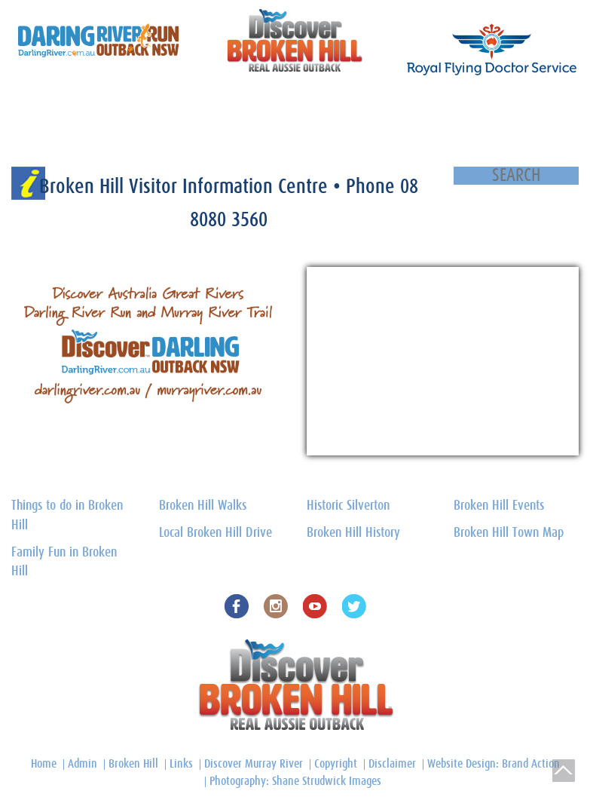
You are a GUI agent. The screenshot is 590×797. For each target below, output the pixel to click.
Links (181, 764)
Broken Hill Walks (202, 506)
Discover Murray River (253, 764)
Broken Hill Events (499, 506)
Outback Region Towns (524, 104)
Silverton (113, 104)
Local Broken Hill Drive (215, 533)
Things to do (167, 104)
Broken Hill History (433, 104)
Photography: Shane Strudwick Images (295, 781)
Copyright (335, 764)
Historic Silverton (348, 506)
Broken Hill (133, 764)
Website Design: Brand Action (493, 764)
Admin (82, 764)
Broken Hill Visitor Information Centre (186, 186)
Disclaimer (392, 764)
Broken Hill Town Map (343, 104)
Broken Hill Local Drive (246, 104)
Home (18, 139)
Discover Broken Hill (45, 104)
